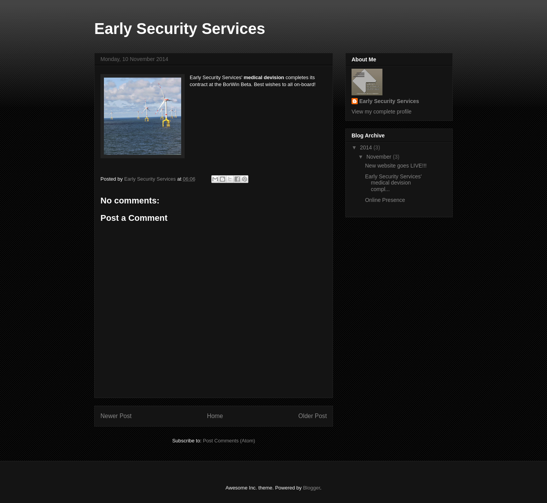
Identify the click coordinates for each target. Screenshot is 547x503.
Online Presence (385, 200)
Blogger (311, 488)
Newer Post (116, 416)
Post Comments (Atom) (229, 441)
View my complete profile (381, 111)
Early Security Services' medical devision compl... (393, 183)
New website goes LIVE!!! (396, 166)
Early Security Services (179, 28)
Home (215, 416)
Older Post (312, 416)
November (379, 157)
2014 (367, 147)
